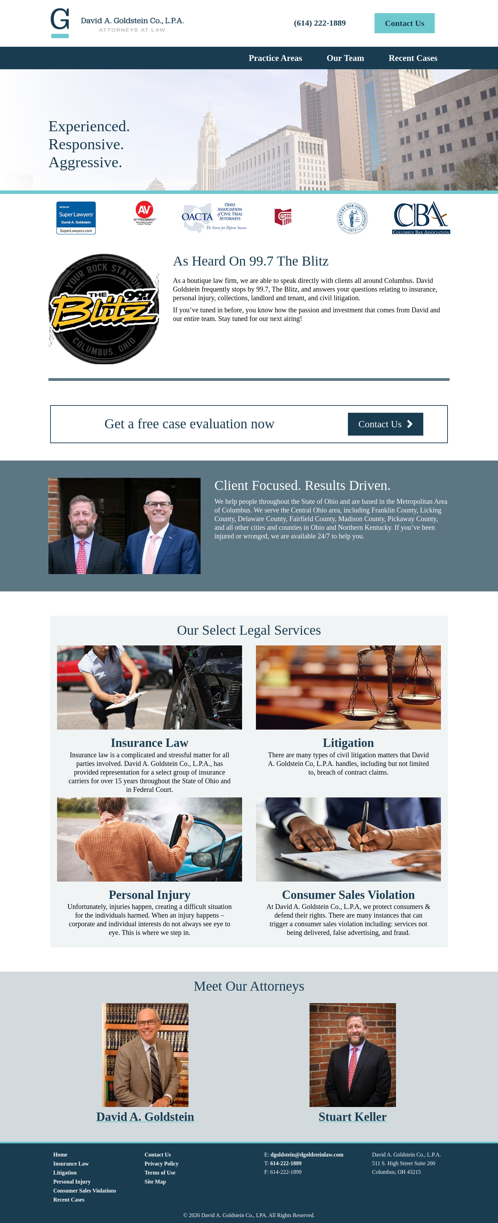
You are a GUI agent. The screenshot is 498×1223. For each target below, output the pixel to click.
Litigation (65, 1173)
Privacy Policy (161, 1164)
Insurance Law (71, 1164)
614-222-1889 (286, 1163)
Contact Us (158, 1155)
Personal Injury (72, 1182)
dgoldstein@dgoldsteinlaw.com (306, 1155)
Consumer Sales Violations (84, 1191)
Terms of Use (160, 1173)
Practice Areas (275, 58)
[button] (405, 23)
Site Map (155, 1182)
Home (60, 1155)
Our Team (345, 58)
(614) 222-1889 (320, 22)
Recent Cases (413, 58)
